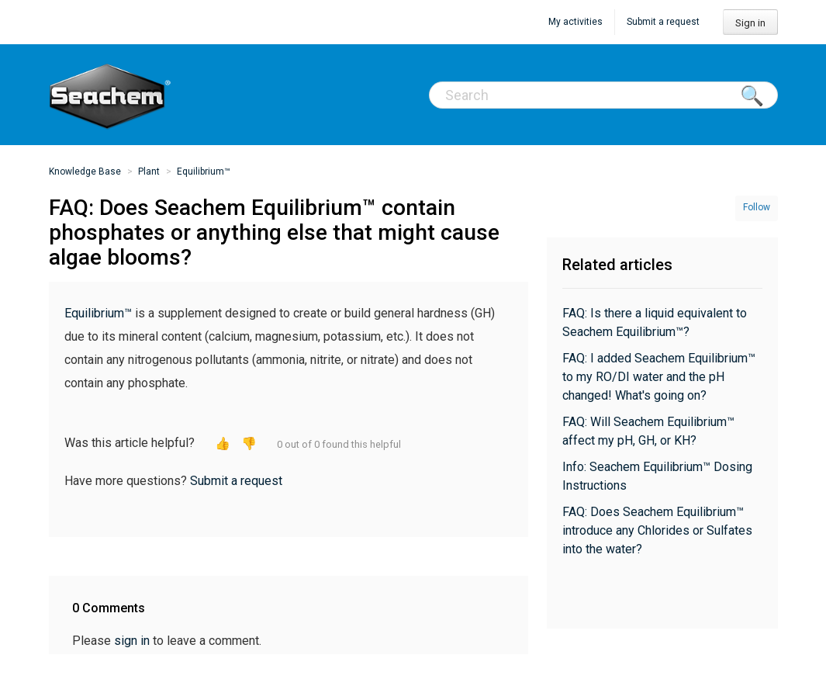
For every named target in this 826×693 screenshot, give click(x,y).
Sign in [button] (750, 23)
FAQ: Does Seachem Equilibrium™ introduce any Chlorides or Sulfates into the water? (657, 530)
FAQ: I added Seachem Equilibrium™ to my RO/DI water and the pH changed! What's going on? (658, 377)
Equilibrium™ (203, 171)
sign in (132, 640)
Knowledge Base (85, 171)
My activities (575, 21)
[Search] (603, 95)
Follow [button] (756, 207)
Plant (149, 171)
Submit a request (663, 21)
